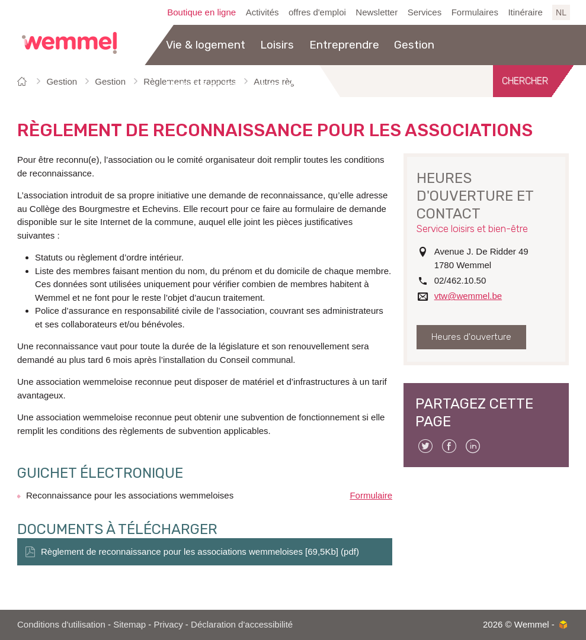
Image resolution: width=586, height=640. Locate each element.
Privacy (168, 624)
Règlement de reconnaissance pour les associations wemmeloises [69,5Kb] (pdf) (200, 551)
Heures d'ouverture (471, 337)
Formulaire (371, 495)
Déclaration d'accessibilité (242, 624)
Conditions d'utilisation (61, 624)
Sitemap (129, 624)
